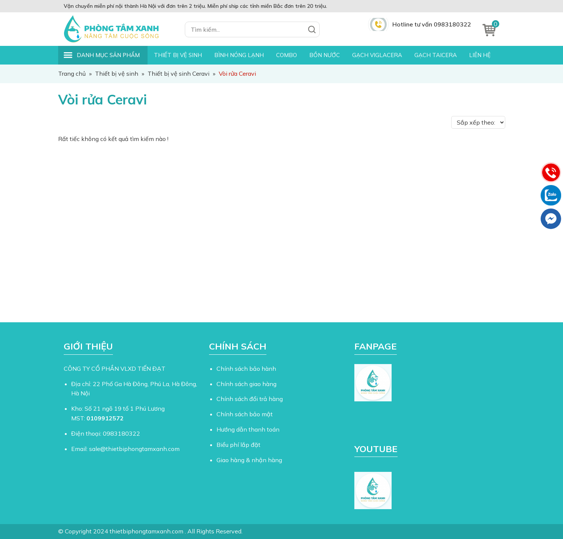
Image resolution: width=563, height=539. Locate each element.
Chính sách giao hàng (246, 384)
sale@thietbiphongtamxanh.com (134, 448)
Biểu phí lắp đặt (238, 444)
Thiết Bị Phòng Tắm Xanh (116, 29)
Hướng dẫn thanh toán (247, 429)
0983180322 (121, 433)
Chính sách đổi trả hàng (249, 398)
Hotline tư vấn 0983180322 (431, 24)
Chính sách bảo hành (246, 368)
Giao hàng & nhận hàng (249, 460)
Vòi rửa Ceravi (102, 99)
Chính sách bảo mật (244, 414)
